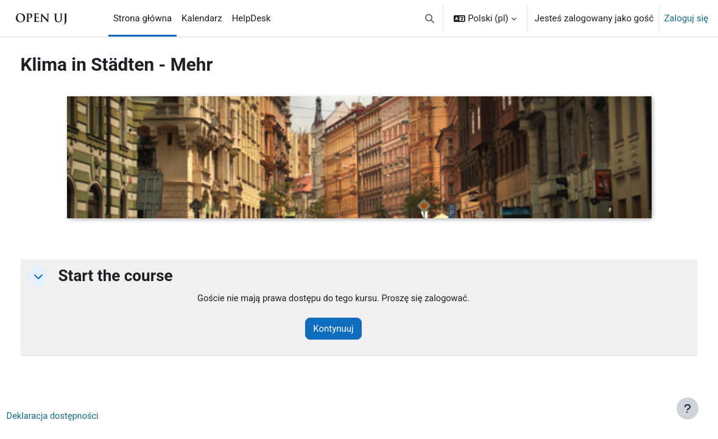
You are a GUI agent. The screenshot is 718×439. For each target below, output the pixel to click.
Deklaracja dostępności (76, 417)
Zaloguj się (686, 18)
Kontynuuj (348, 328)
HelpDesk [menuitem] (251, 18)
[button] (429, 18)
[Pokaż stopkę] (688, 408)
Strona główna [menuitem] (142, 18)
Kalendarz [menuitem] (201, 18)
